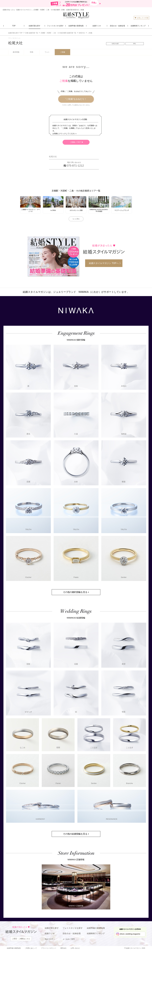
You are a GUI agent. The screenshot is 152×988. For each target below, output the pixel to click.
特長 (31, 52)
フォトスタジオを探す (73, 928)
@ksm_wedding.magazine (130, 934)
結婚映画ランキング (96, 933)
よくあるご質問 (69, 939)
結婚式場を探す (52, 928)
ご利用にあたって (31, 948)
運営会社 (63, 948)
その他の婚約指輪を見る (75, 592)
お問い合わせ (75, 948)
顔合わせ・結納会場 (72, 933)
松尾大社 (15, 43)
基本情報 (16, 52)
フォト (47, 52)
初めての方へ (50, 939)
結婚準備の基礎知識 (96, 928)
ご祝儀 (62, 52)
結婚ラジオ (50, 933)
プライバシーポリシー (48, 948)
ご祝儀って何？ (75, 142)
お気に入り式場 (141, 18)
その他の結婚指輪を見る (75, 834)
